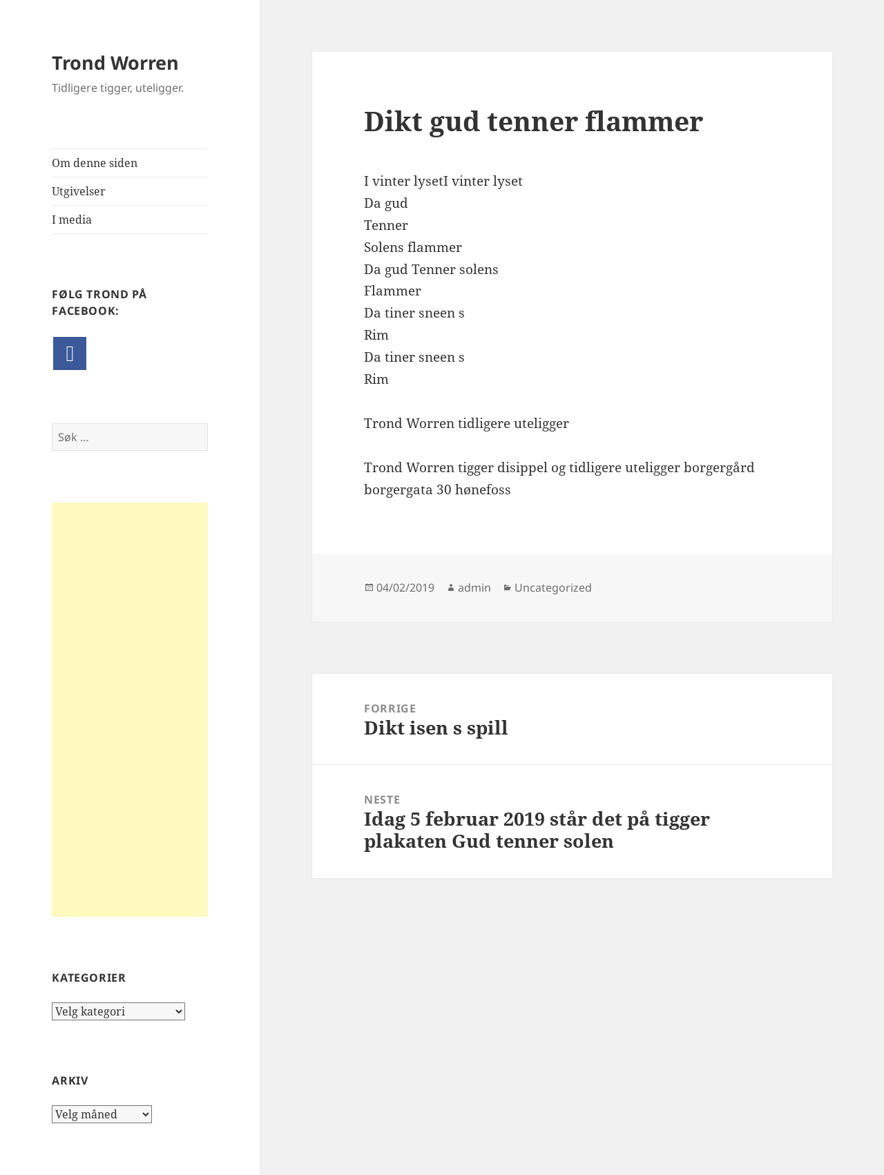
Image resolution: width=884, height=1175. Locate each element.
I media (72, 219)
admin (474, 587)
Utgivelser (79, 191)
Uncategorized (553, 587)
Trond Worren (115, 62)
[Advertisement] (130, 710)
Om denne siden (94, 163)
